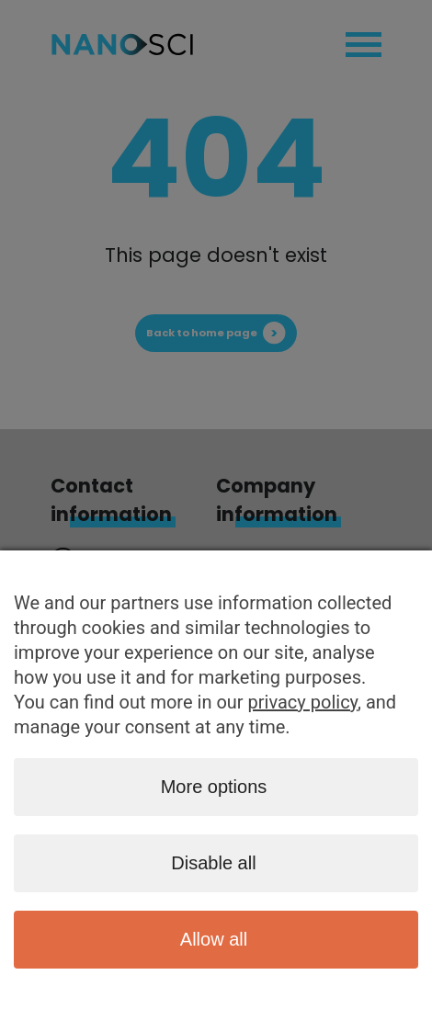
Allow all (213, 939)
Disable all (213, 863)
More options (214, 787)
